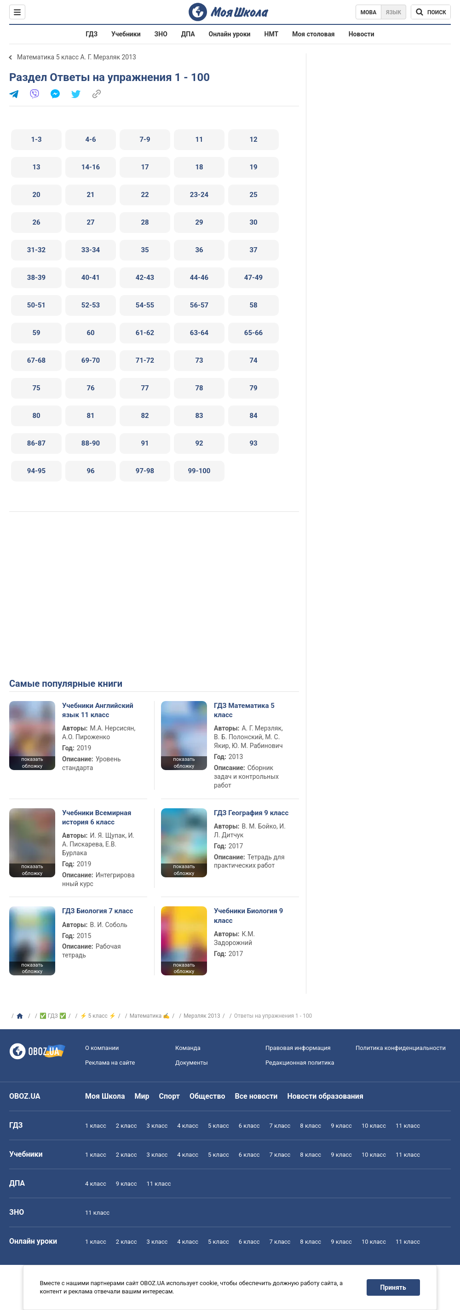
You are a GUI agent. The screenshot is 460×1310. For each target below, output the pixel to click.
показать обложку (32, 762)
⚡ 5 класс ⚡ (98, 1016)
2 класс (126, 1125)
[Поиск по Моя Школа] (430, 12)
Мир (142, 1096)
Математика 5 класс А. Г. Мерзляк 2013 (76, 57)
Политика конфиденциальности (401, 1047)
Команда (188, 1047)
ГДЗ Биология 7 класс (97, 911)
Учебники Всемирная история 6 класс (97, 817)
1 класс (95, 1125)
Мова (369, 12)
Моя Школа (105, 1096)
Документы (191, 1062)
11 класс (408, 1125)
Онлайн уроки (230, 34)
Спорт (169, 1096)
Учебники (126, 34)
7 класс (280, 1125)
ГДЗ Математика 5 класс (244, 710)
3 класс (157, 1125)
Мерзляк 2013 (202, 1016)
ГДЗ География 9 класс (251, 813)
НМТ (271, 34)
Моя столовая (313, 34)
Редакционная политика (299, 1062)
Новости (361, 34)
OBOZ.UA (24, 1096)
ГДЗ (92, 34)
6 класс (249, 1125)
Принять (393, 1287)
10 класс (374, 1125)
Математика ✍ (150, 1016)
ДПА (188, 34)
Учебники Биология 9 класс (248, 915)
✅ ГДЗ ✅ (53, 1016)
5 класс (218, 1125)
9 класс (341, 1125)
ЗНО (161, 34)
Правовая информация (298, 1047)
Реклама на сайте (110, 1062)
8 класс (310, 1125)
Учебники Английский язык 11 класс (97, 710)
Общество (207, 1096)
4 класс (187, 1125)
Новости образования (325, 1096)
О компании (102, 1047)
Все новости (256, 1096)
